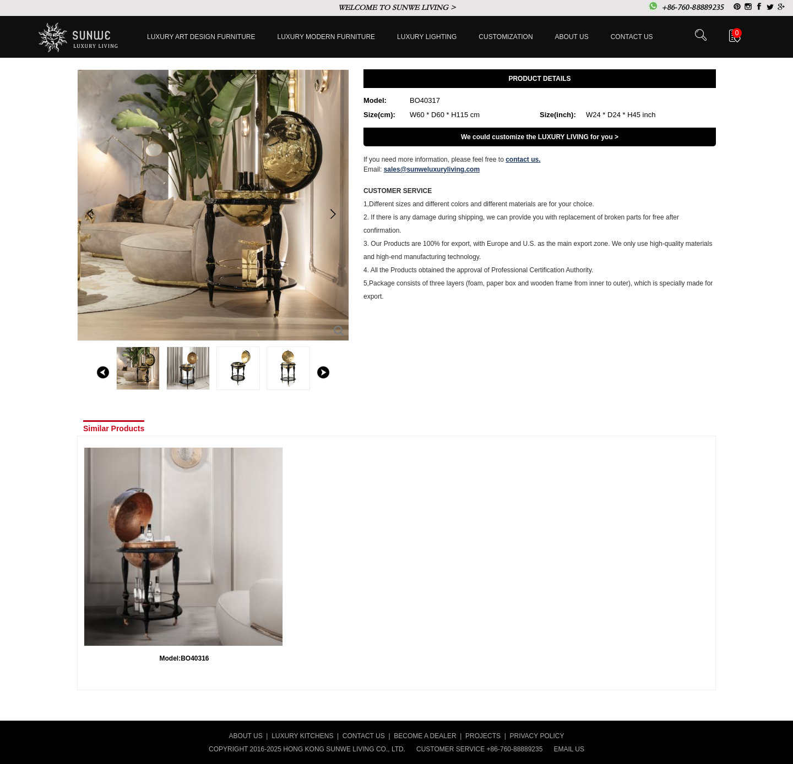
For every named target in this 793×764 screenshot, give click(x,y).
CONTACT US (364, 736)
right (323, 372)
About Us (572, 37)
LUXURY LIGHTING (427, 37)
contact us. (523, 159)
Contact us (632, 37)
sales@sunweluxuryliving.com (432, 169)
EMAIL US (568, 749)
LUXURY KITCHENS (302, 736)
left (103, 372)
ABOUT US (246, 736)
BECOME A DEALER (425, 736)
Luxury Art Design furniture (201, 37)
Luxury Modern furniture (327, 37)
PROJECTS (483, 736)
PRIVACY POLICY (537, 736)
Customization (506, 37)
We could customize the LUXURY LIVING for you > (539, 137)
